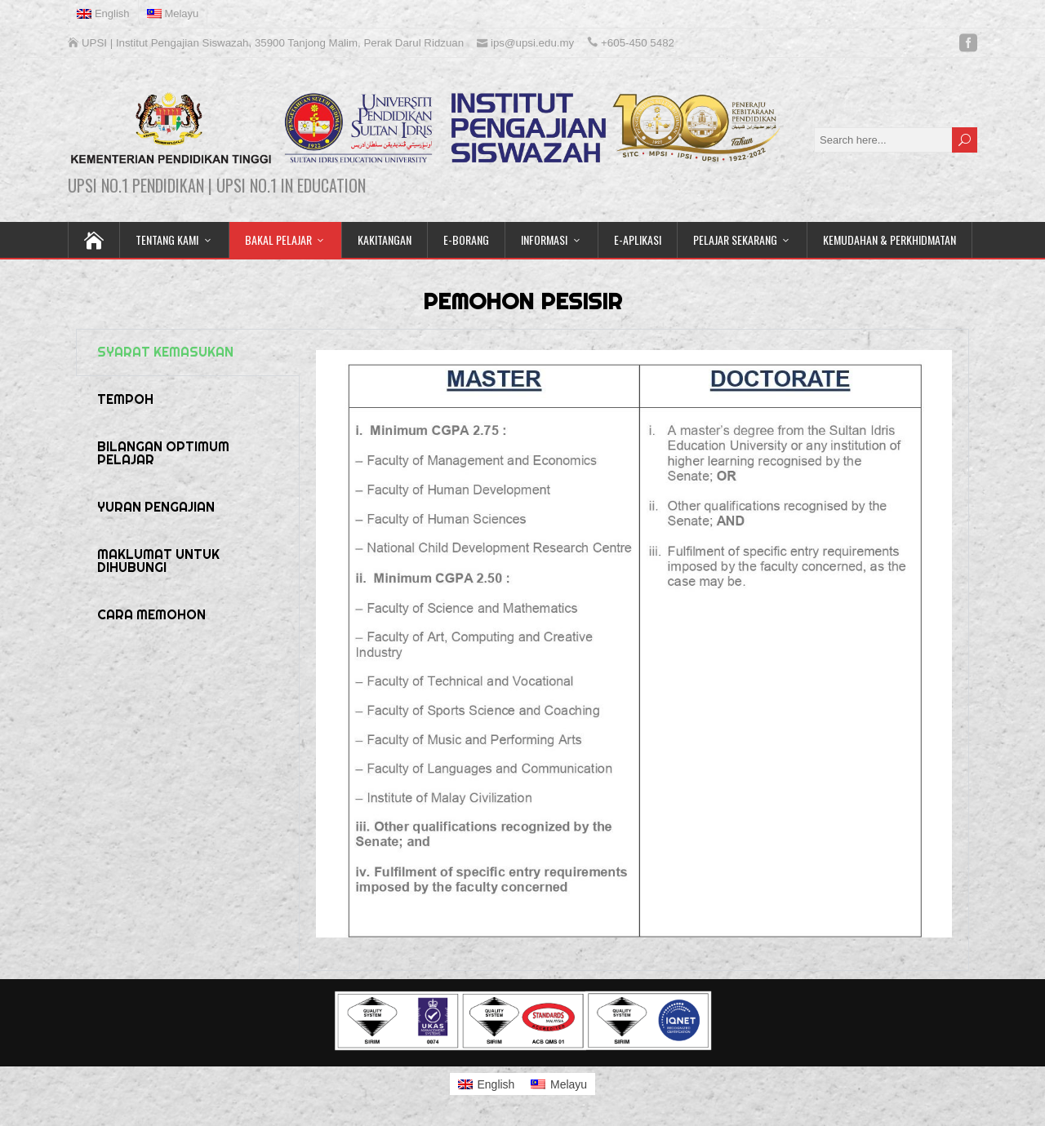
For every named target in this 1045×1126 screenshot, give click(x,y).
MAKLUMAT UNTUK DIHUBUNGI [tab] (158, 561)
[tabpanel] (634, 650)
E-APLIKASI (637, 239)
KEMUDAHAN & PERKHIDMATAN (889, 239)
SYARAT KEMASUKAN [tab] (165, 352)
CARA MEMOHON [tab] (151, 614)
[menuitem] (104, 14)
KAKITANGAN (384, 239)
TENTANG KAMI (167, 239)
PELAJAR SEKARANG (735, 239)
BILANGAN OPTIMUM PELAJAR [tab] (163, 453)
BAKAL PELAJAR (278, 239)
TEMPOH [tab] (125, 399)
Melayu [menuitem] (568, 1084)
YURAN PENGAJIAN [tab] (156, 507)
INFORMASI (544, 239)
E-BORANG (466, 239)
